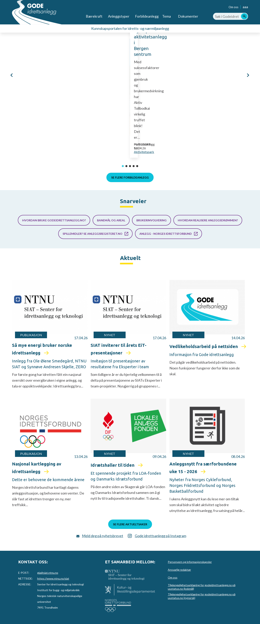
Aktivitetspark (89, 152)
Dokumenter (188, 16)
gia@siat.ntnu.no (47, 572)
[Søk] (244, 16)
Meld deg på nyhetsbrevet (102, 536)
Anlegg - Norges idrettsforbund (165, 233)
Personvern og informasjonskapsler (190, 562)
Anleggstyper (118, 16)
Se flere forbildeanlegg (130, 177)
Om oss (233, 7)
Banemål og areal (111, 220)
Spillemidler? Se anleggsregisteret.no (92, 233)
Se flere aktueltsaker (130, 524)
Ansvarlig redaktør (179, 569)
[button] (12, 84)
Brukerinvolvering (151, 220)
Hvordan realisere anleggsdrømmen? (208, 220)
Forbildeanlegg (147, 16)
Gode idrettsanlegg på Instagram (160, 536)
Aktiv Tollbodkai (76, 119)
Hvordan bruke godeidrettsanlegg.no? (54, 220)
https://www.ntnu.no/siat (53, 578)
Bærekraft (94, 16)
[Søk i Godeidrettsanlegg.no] (230, 16)
